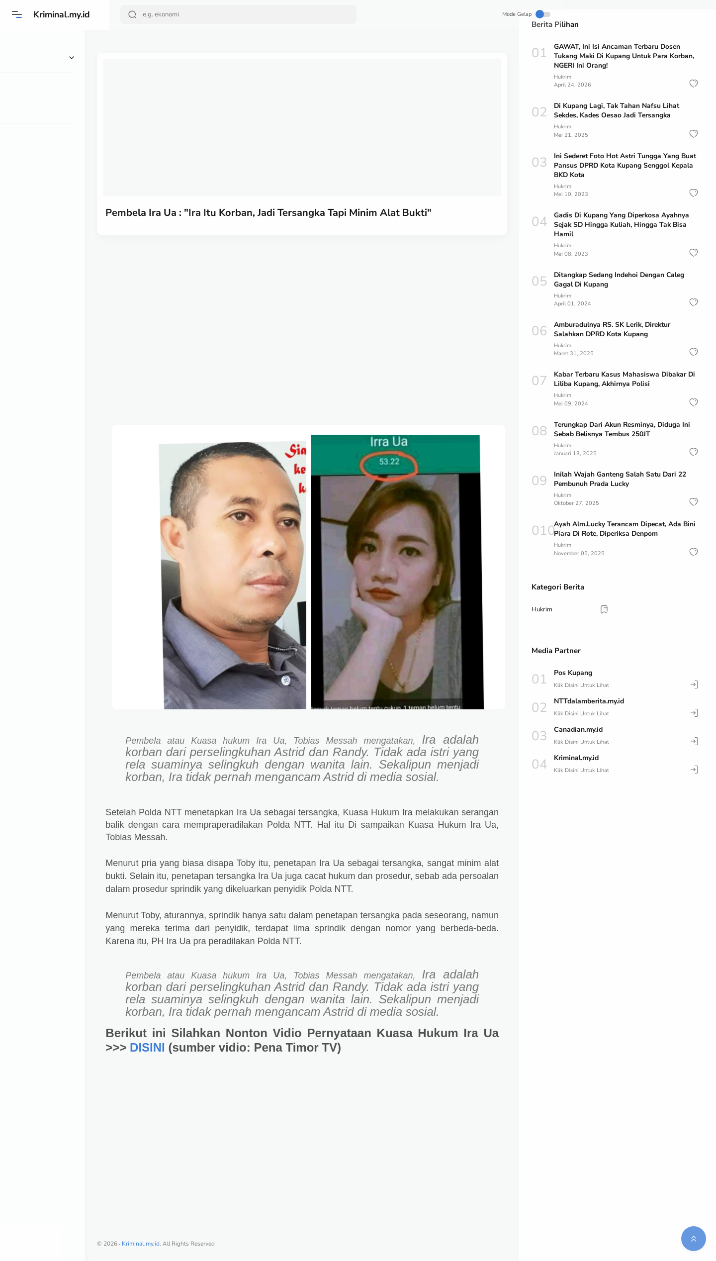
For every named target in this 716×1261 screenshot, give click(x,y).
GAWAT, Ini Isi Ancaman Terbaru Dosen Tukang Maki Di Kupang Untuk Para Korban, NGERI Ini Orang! (625, 56)
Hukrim (563, 77)
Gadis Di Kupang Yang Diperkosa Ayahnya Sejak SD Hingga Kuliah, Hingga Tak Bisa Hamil (622, 224)
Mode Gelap (482, 14)
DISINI (190, 1045)
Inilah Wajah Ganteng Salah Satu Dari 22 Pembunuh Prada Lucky (621, 479)
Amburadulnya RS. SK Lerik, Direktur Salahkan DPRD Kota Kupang (613, 329)
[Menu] (17, 14)
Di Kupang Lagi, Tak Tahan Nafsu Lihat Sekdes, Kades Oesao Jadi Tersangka (617, 110)
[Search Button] (132, 14)
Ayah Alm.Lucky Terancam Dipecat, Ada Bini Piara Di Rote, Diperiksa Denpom (626, 528)
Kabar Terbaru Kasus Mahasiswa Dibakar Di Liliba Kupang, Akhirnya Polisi (625, 379)
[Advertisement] (314, 311)
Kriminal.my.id (63, 14)
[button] (694, 84)
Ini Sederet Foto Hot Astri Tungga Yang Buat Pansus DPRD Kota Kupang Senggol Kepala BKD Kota (626, 165)
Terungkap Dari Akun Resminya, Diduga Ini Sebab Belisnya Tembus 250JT (624, 429)
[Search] (238, 14)
